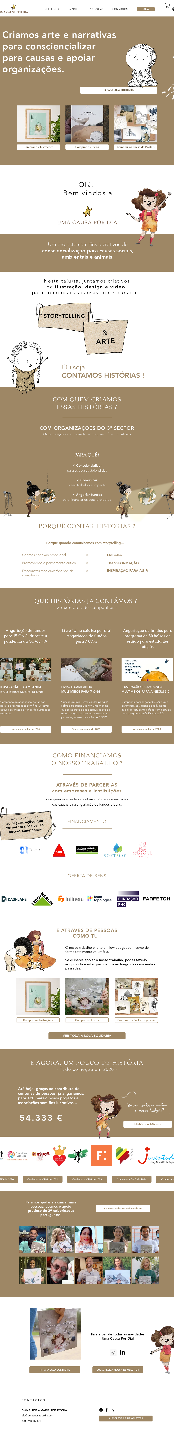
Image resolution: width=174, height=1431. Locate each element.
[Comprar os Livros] (87, 147)
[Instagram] (101, 1410)
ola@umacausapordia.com (37, 1415)
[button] (168, 5)
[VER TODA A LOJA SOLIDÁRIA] (87, 1035)
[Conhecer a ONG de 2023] (87, 1179)
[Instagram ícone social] (113, 1352)
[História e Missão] (147, 1124)
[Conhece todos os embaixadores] (123, 1208)
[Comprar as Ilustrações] (38, 147)
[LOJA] (146, 9)
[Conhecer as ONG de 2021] (43, 1179)
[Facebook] (106, 1410)
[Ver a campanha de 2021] (86, 729)
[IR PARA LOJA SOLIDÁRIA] (118, 90)
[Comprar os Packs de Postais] (135, 147)
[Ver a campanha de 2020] (25, 729)
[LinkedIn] (122, 1352)
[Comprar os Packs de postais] (136, 1020)
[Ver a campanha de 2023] (147, 729)
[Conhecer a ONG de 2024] (131, 1179)
